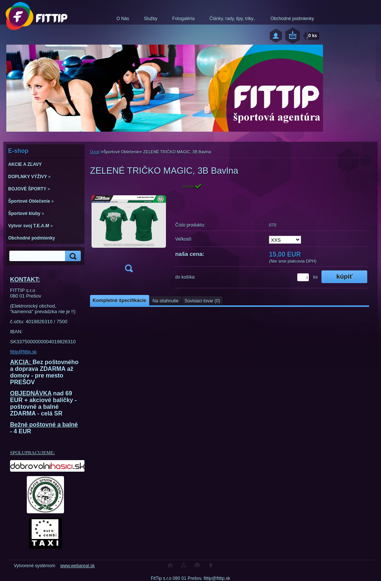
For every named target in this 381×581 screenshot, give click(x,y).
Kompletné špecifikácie (119, 300)
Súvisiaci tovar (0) (202, 301)
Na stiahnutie (166, 301)
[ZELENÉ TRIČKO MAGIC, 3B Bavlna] (128, 230)
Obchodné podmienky (292, 18)
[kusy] (303, 277)
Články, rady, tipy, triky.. (232, 18)
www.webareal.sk (77, 565)
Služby (150, 18)
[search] (72, 256)
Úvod (95, 152)
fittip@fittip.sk (23, 351)
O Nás (122, 18)
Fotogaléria (183, 18)
